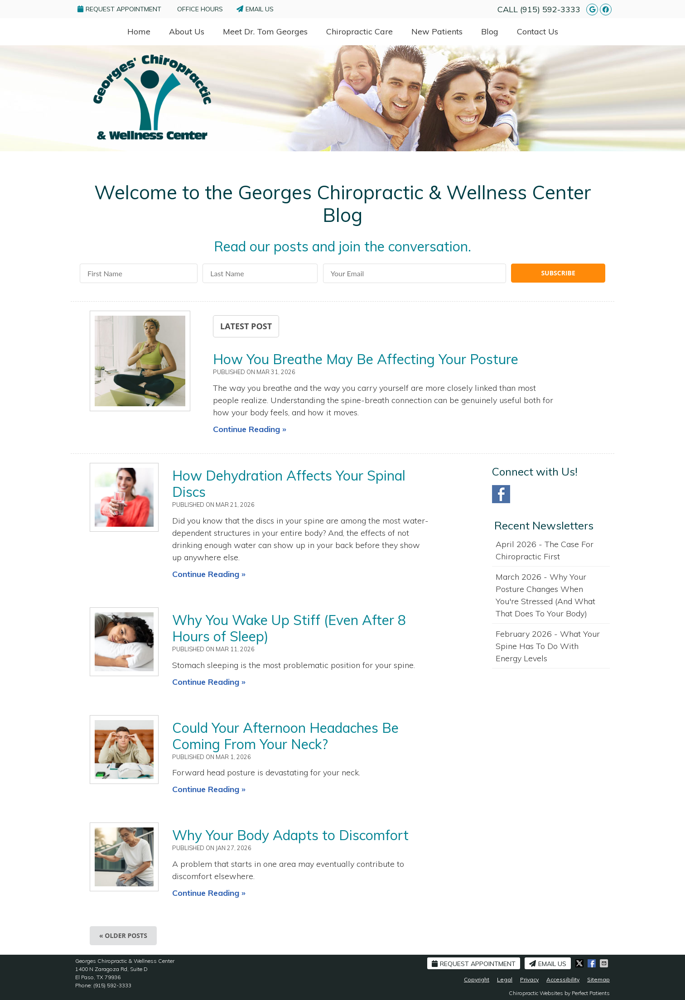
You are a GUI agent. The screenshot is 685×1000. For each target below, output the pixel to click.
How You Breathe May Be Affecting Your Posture (365, 359)
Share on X (580, 963)
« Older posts (123, 935)
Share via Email (605, 963)
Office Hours (200, 9)
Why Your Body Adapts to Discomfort (290, 835)
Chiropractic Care (359, 31)
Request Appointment (119, 9)
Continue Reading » (249, 429)
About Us (186, 31)
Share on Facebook (593, 963)
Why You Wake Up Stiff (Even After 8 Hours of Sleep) (289, 628)
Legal (504, 979)
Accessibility (562, 979)
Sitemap (598, 979)
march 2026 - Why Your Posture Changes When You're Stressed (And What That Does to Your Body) (545, 595)
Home (138, 31)
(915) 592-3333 (550, 9)
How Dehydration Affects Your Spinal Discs (288, 483)
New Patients (437, 31)
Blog (489, 31)
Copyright (476, 979)
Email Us (255, 9)
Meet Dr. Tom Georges (265, 31)
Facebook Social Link (501, 494)
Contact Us (537, 31)
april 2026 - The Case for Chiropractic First (544, 550)
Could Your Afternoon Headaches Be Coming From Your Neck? (285, 736)
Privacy (529, 979)
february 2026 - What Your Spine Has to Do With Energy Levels (548, 646)
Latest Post (246, 326)
